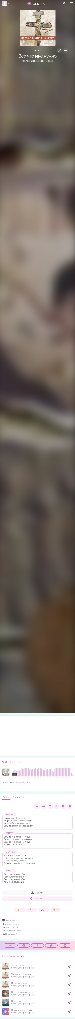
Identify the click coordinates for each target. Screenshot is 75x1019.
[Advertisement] (37, 736)
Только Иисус (18, 965)
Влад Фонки (8, 920)
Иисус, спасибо (19, 983)
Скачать (37, 892)
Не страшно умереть (22, 992)
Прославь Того (18, 1001)
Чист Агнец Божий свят (22, 974)
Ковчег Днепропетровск (37, 60)
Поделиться (37, 898)
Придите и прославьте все (24, 1010)
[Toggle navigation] (71, 3)
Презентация (19, 797)
